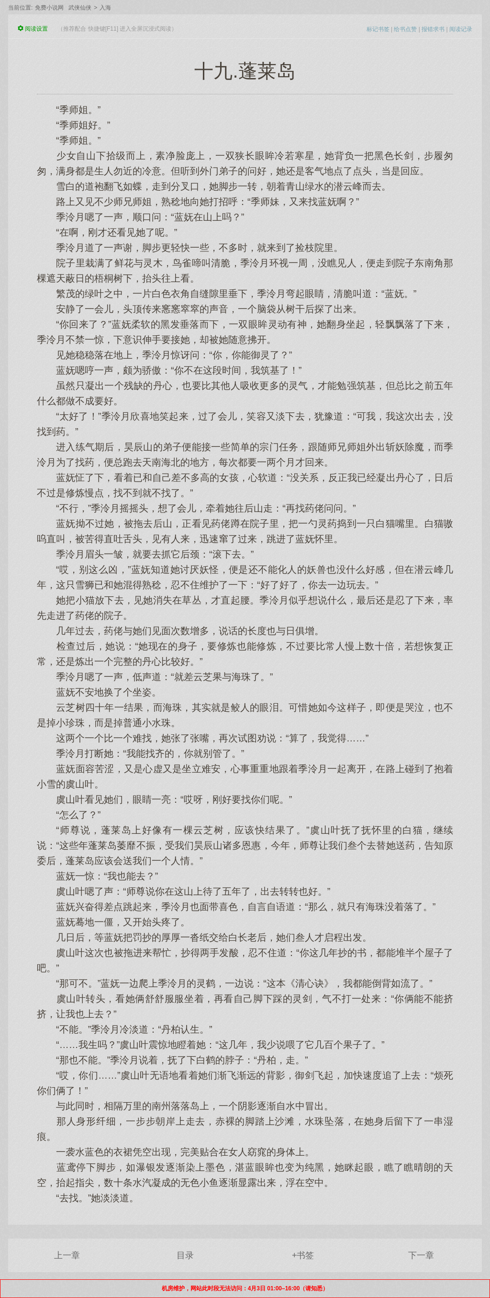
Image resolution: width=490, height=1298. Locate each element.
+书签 (303, 1255)
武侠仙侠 (79, 7)
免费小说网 (49, 7)
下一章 (421, 1255)
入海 (105, 7)
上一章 (67, 1255)
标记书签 (378, 29)
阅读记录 (460, 29)
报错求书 (433, 29)
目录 (185, 1255)
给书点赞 (405, 29)
